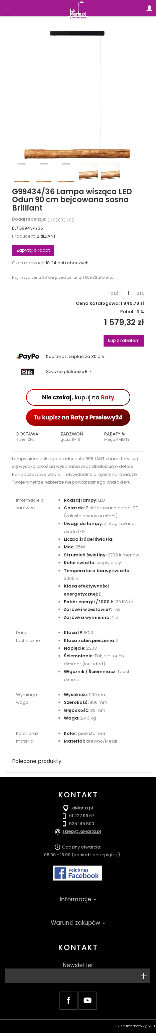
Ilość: (114, 293)
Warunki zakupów (78, 923)
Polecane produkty (36, 761)
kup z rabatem (124, 340)
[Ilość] (128, 293)
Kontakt (78, 947)
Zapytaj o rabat (33, 250)
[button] (34, 436)
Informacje (78, 899)
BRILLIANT (46, 236)
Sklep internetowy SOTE (135, 1026)
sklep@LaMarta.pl (81, 831)
